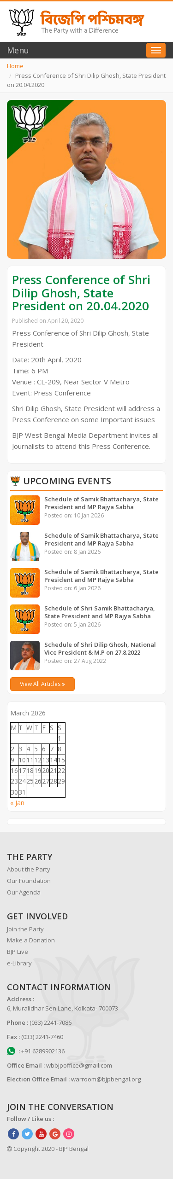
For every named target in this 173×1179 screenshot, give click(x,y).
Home (15, 66)
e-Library (19, 963)
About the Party (28, 869)
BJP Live (17, 951)
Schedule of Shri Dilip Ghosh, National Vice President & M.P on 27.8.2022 (100, 648)
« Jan (17, 802)
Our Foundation (29, 881)
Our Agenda (24, 892)
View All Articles (42, 684)
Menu (18, 50)
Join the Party (25, 929)
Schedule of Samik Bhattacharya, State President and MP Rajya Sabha (101, 503)
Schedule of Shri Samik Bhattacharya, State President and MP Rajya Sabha (99, 612)
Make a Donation (31, 940)
